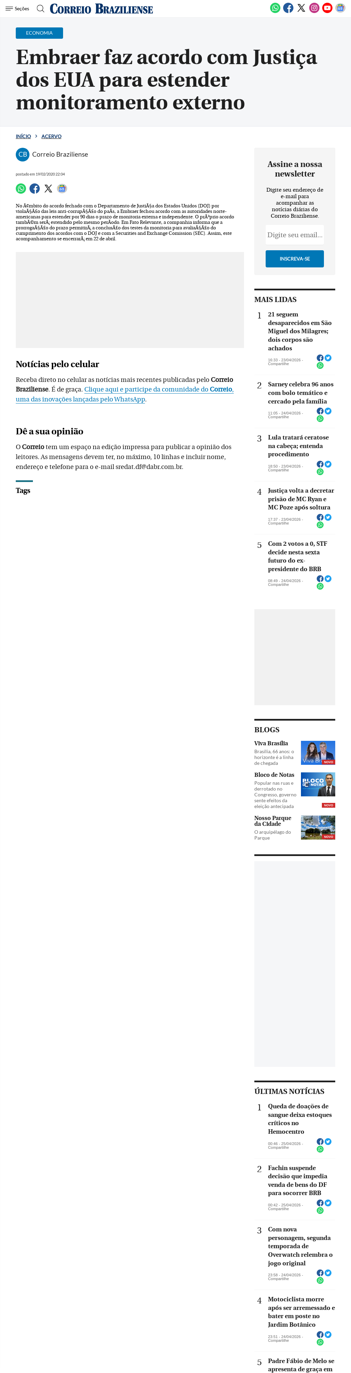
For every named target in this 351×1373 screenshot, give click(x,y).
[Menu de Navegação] (18, 8)
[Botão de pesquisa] (38, 8)
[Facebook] (288, 11)
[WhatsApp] (275, 11)
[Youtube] (327, 11)
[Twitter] (301, 11)
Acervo (51, 136)
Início (23, 136)
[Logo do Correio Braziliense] (101, 8)
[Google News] (340, 11)
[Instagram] (314, 11)
